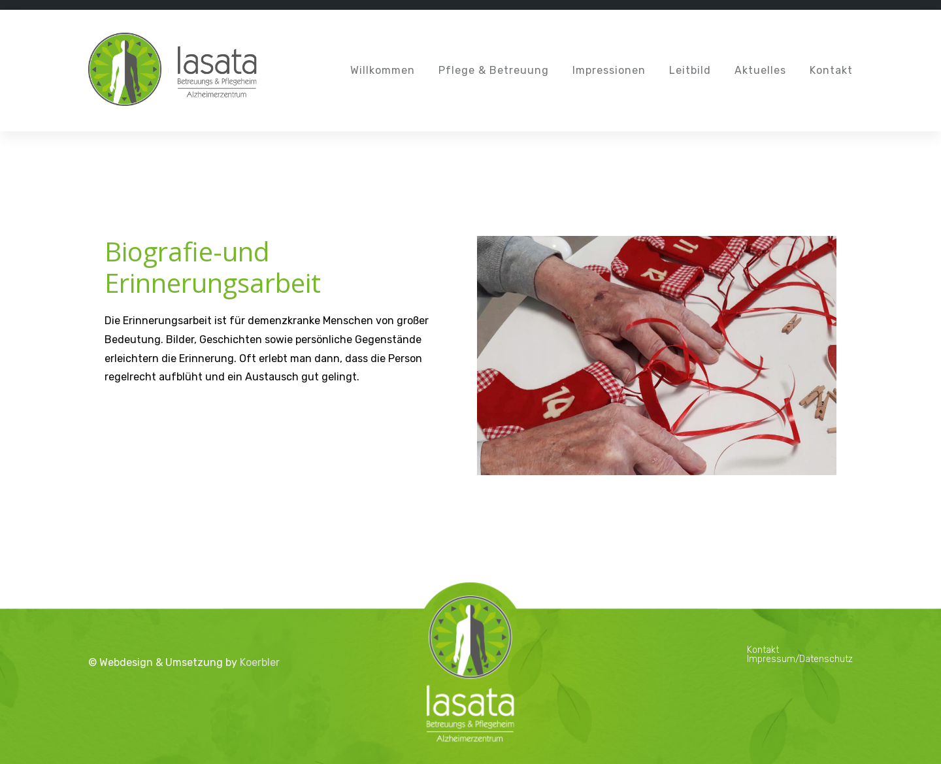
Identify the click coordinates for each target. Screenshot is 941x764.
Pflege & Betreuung (493, 70)
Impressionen (609, 70)
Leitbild (690, 70)
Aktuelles (760, 70)
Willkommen (382, 70)
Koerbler (260, 662)
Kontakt (831, 70)
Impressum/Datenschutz (800, 659)
